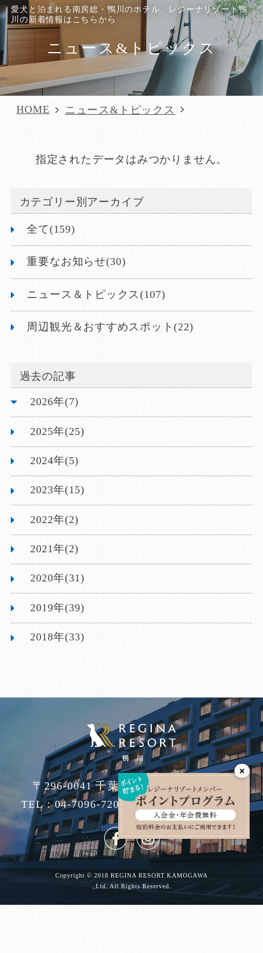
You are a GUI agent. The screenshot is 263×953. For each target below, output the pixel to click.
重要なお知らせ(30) (76, 262)
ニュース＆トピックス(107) (96, 294)
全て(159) (51, 229)
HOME (33, 109)
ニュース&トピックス (120, 110)
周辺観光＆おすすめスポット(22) (110, 327)
